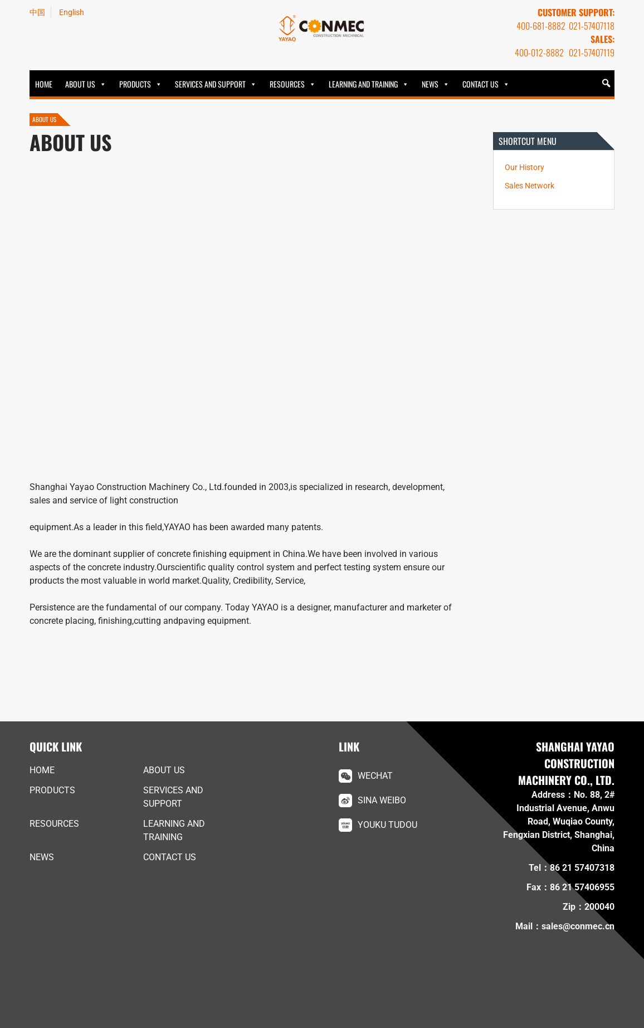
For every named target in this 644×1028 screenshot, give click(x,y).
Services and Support (210, 84)
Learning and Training (363, 84)
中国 (37, 12)
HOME (43, 84)
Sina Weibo (382, 800)
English (71, 12)
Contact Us (480, 84)
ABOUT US (80, 84)
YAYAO (322, 28)
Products (135, 84)
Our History (524, 167)
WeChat (375, 775)
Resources (287, 84)
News (430, 84)
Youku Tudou (387, 825)
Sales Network (529, 186)
